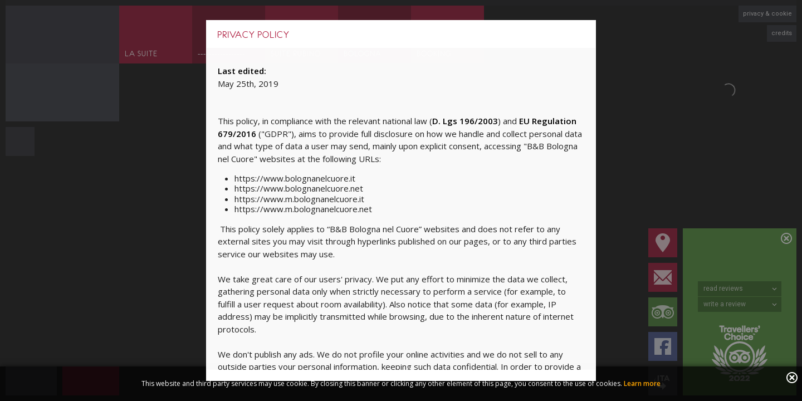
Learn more (642, 383)
